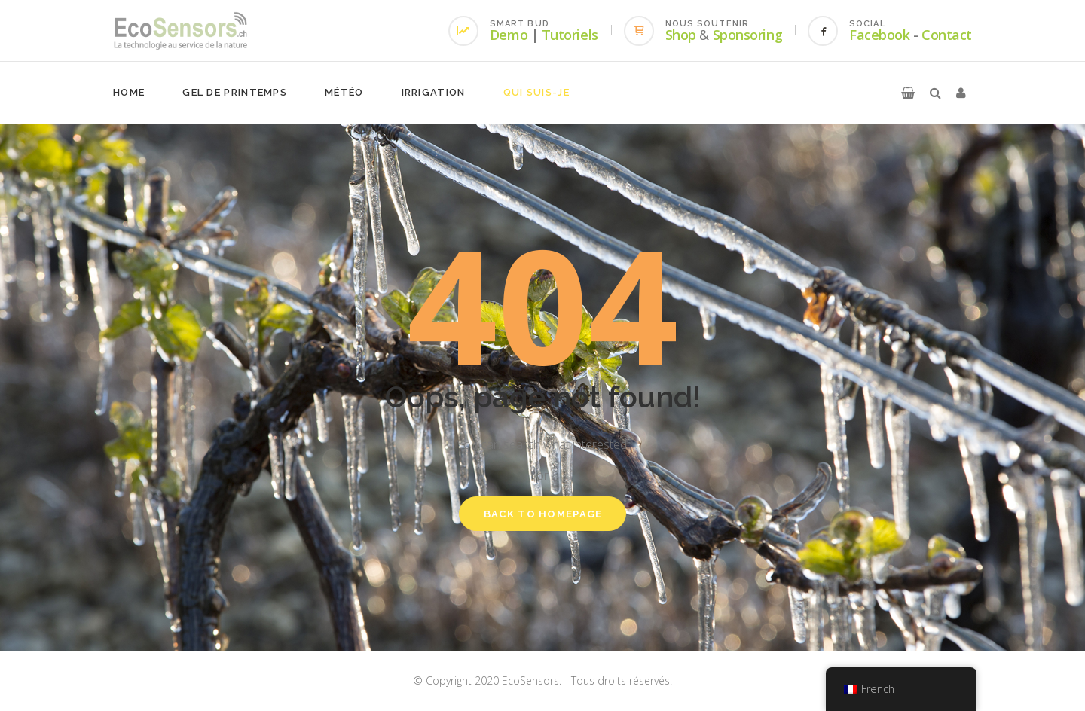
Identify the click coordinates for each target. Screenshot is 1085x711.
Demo (508, 35)
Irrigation (434, 92)
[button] (908, 92)
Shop (680, 35)
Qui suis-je (536, 92)
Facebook (879, 35)
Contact (946, 35)
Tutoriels (570, 35)
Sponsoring (748, 35)
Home (129, 92)
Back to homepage (543, 514)
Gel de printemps (234, 92)
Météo (344, 92)
